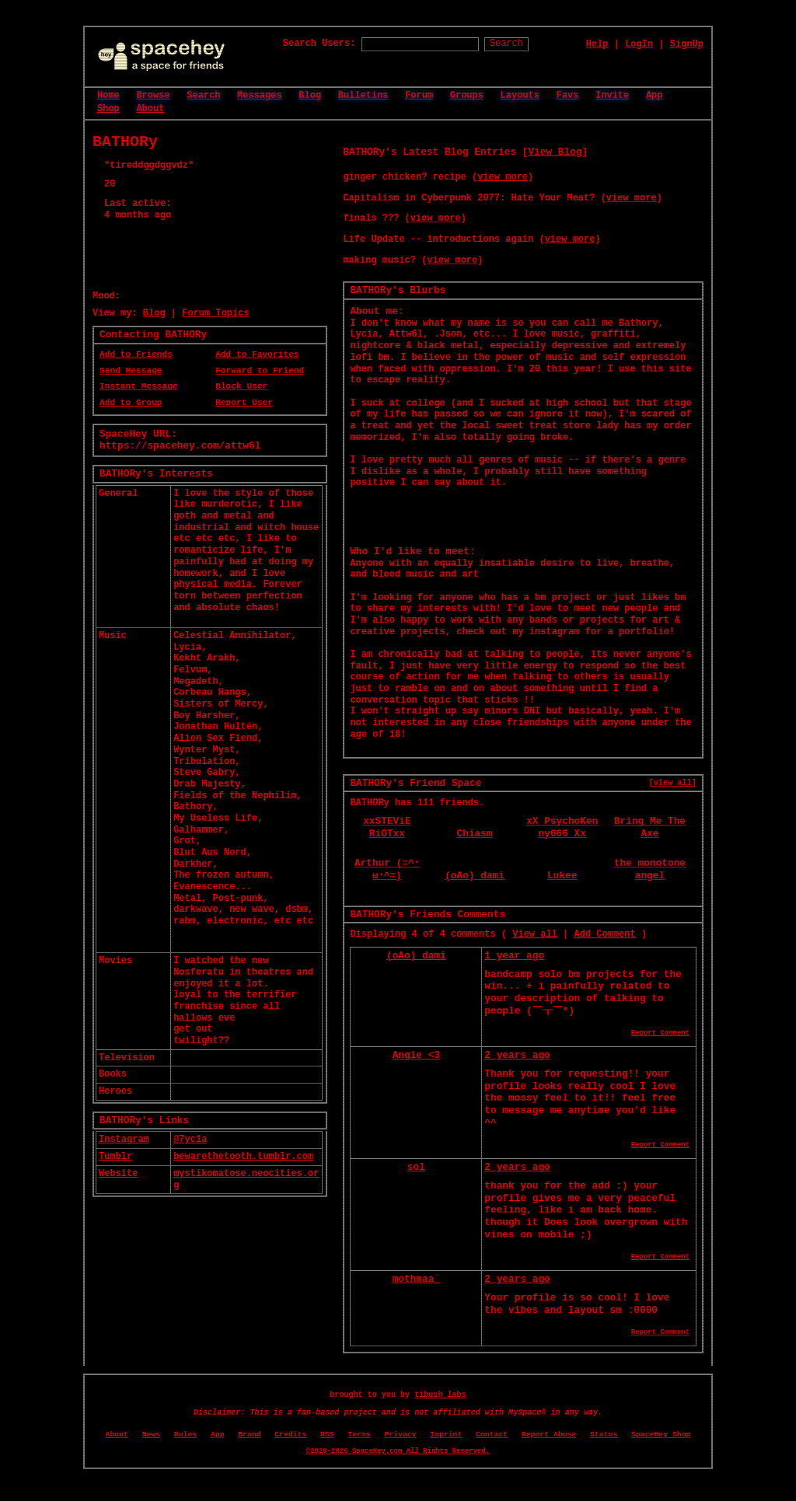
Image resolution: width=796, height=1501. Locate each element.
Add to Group (131, 402)
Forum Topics (215, 313)
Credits (290, 1434)
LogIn (639, 44)
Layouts (520, 95)
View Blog (554, 152)
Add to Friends (136, 354)
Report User (244, 402)
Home (108, 95)
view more (502, 177)
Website (118, 1173)
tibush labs (440, 1395)
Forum (419, 95)
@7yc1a (190, 1139)
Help (597, 44)
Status (603, 1434)
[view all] (672, 782)
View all (534, 934)
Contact (492, 1434)
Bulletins (363, 95)
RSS (327, 1434)
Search (506, 43)
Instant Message (139, 386)
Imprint (446, 1434)
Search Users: (319, 43)
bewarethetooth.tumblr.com (243, 1156)
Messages (259, 95)
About (150, 108)
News (151, 1434)
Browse (152, 95)
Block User (241, 386)
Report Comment (660, 1033)
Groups (467, 95)
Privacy (400, 1434)
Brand (249, 1434)
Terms (358, 1434)
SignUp (686, 44)
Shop (108, 108)
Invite (612, 95)
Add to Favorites (256, 354)
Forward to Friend (259, 370)
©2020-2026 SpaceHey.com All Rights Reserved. (398, 1451)
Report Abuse (549, 1434)
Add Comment (604, 934)
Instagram (124, 1139)
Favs (568, 95)
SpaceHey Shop (660, 1434)
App (654, 95)
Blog (309, 95)
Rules (185, 1434)
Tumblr (115, 1156)
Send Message (131, 370)
